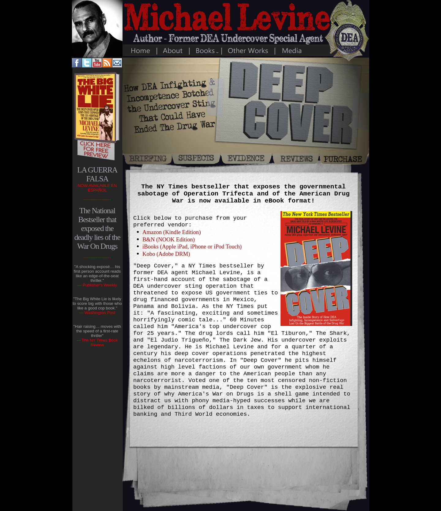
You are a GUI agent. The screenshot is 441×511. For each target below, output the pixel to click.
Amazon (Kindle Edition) (171, 232)
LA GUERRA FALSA (97, 174)
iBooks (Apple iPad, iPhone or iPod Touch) (192, 246)
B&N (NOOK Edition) (168, 239)
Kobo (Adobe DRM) (166, 254)
